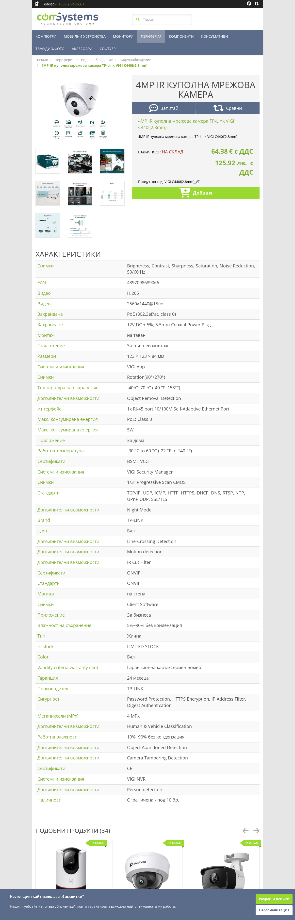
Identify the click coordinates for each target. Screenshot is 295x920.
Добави (195, 193)
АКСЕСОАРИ (82, 48)
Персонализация (274, 910)
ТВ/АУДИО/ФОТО (50, 48)
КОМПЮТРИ (45, 36)
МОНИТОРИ (123, 36)
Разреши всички (274, 899)
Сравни (227, 109)
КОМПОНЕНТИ (181, 36)
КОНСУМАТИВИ (214, 36)
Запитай (163, 109)
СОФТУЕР (107, 48)
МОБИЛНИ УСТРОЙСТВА (85, 36)
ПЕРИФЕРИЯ (151, 36)
